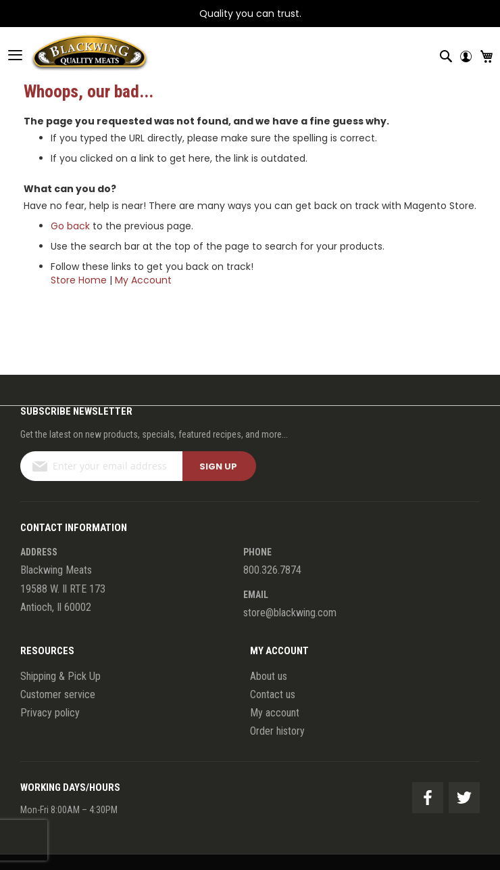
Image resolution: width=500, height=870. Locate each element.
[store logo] (74, 55)
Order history (277, 731)
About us (268, 676)
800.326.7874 (272, 570)
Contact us (272, 694)
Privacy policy (50, 712)
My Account (143, 280)
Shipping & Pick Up (60, 676)
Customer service (57, 694)
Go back (70, 226)
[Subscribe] (219, 466)
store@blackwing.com (289, 612)
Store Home (79, 280)
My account (274, 712)
